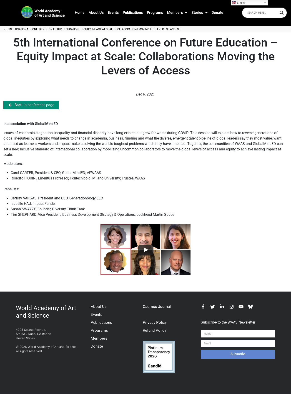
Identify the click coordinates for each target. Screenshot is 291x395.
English (239, 3)
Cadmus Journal (157, 307)
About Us (96, 12)
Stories (199, 12)
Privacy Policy (155, 323)
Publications (133, 12)
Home (80, 12)
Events (113, 12)
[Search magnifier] (281, 13)
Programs (155, 12)
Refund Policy (154, 331)
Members (177, 12)
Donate (217, 12)
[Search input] (262, 13)
